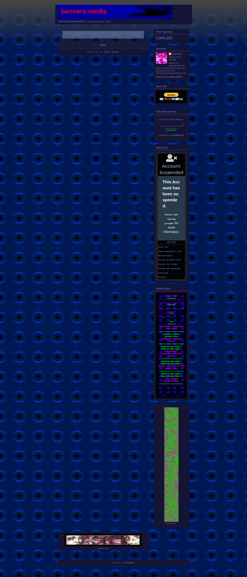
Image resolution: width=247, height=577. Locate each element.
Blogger (129, 563)
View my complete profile (169, 77)
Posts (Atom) (111, 52)
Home (103, 45)
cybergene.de (171, 523)
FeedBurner (178, 135)
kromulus (177, 54)
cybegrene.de (103, 548)
